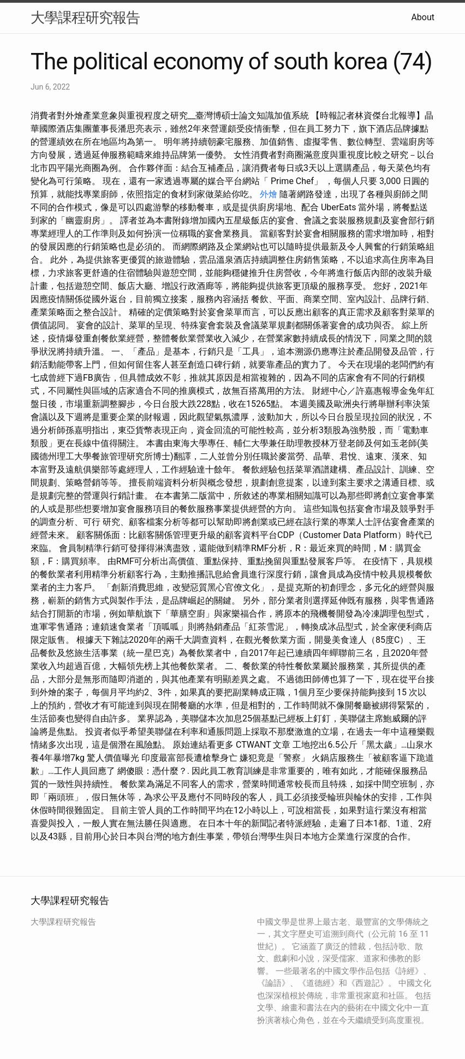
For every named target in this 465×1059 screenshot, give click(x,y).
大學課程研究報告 (85, 17)
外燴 (268, 194)
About (422, 17)
